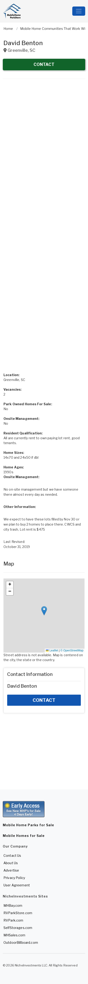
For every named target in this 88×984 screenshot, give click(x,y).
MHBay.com (12, 905)
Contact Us (12, 855)
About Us (10, 863)
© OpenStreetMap (71, 650)
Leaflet (52, 650)
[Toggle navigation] (78, 11)
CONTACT (44, 64)
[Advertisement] (44, 130)
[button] (44, 611)
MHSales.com (14, 935)
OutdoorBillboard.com (20, 942)
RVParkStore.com (17, 913)
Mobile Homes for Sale (24, 836)
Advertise (11, 870)
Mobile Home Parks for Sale (28, 825)
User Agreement (16, 885)
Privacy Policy (14, 878)
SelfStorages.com (17, 928)
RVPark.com (13, 920)
